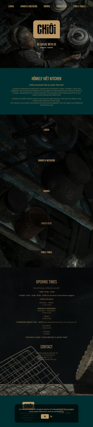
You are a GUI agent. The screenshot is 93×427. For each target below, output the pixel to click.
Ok (45, 416)
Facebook (50, 47)
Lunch (11, 6)
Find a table (79, 6)
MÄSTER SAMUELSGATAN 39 (46, 354)
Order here (62, 6)
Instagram (43, 47)
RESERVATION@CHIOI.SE (46, 361)
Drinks (47, 6)
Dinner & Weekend (29, 6)
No (51, 416)
